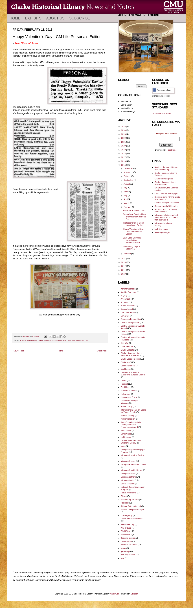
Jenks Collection (128, 419)
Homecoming (126, 406)
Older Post (101, 351)
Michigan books (127, 480)
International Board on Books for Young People (133, 411)
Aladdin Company (128, 292)
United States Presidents (131, 519)
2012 (123, 266)
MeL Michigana (161, 229)
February (128, 207)
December (128, 168)
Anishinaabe (126, 299)
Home (15, 18)
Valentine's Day (82, 340)
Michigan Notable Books (131, 470)
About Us (55, 18)
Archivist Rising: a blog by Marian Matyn (166, 210)
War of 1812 (126, 528)
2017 (123, 157)
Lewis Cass (126, 434)
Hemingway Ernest (129, 397)
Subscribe (79, 18)
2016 (123, 161)
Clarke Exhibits (127, 350)
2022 (123, 138)
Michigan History (128, 461)
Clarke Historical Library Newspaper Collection (56, 340)
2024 (123, 130)
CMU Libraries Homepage (166, 193)
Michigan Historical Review (132, 455)
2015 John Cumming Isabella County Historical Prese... (132, 240)
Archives (124, 302)
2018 (123, 153)
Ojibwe (124, 496)
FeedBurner (172, 150)
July (126, 188)
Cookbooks (126, 369)
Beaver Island (127, 309)
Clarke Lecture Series (130, 359)
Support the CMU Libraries (166, 206)
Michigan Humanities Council (133, 464)
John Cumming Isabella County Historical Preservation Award (131, 424)
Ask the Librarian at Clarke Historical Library (166, 168)
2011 (123, 270)
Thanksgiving (126, 515)
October (127, 176)
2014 (123, 258)
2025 (123, 126)
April (126, 199)
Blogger (134, 594)
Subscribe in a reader (162, 113)
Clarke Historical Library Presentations (165, 183)
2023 (123, 134)
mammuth (114, 594)
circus (123, 548)
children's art (126, 541)
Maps (123, 446)
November (128, 172)
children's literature (129, 545)
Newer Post (19, 351)
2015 (123, 165)
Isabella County (127, 416)
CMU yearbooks (128, 312)
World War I (126, 531)
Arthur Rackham (128, 305)
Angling (124, 295)
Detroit (123, 380)
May (126, 195)
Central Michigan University (167, 203)
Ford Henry (126, 387)
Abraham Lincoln (128, 289)
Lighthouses (126, 437)
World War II (126, 534)
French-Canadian (128, 390)
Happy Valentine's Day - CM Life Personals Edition (133, 231)
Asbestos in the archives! (134, 210)
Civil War (125, 343)
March (127, 203)
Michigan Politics (128, 474)
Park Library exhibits (130, 499)
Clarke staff (126, 362)
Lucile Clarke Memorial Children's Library (131, 441)
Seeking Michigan (162, 232)
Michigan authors (128, 477)
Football (124, 384)
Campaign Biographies (131, 319)
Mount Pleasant (127, 484)
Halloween (125, 394)
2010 (123, 274)
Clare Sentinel (127, 346)
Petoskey (125, 503)
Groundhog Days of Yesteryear (131, 247)
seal (122, 558)
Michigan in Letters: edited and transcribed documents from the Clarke (167, 217)
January (127, 254)
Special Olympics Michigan (132, 510)
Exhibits (33, 18)
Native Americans (128, 493)
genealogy (125, 551)
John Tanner (126, 430)
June (126, 192)
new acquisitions (128, 555)
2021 (123, 142)
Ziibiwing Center (128, 538)
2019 (123, 150)
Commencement (128, 366)
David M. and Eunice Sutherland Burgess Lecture (133, 373)
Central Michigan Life (28, 340)
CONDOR (125, 316)
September (129, 180)
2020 (123, 146)
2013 (123, 262)
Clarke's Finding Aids (164, 179)
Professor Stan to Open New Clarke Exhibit (133, 224)
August (127, 184)
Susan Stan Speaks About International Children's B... (134, 216)
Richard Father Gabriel (131, 506)
